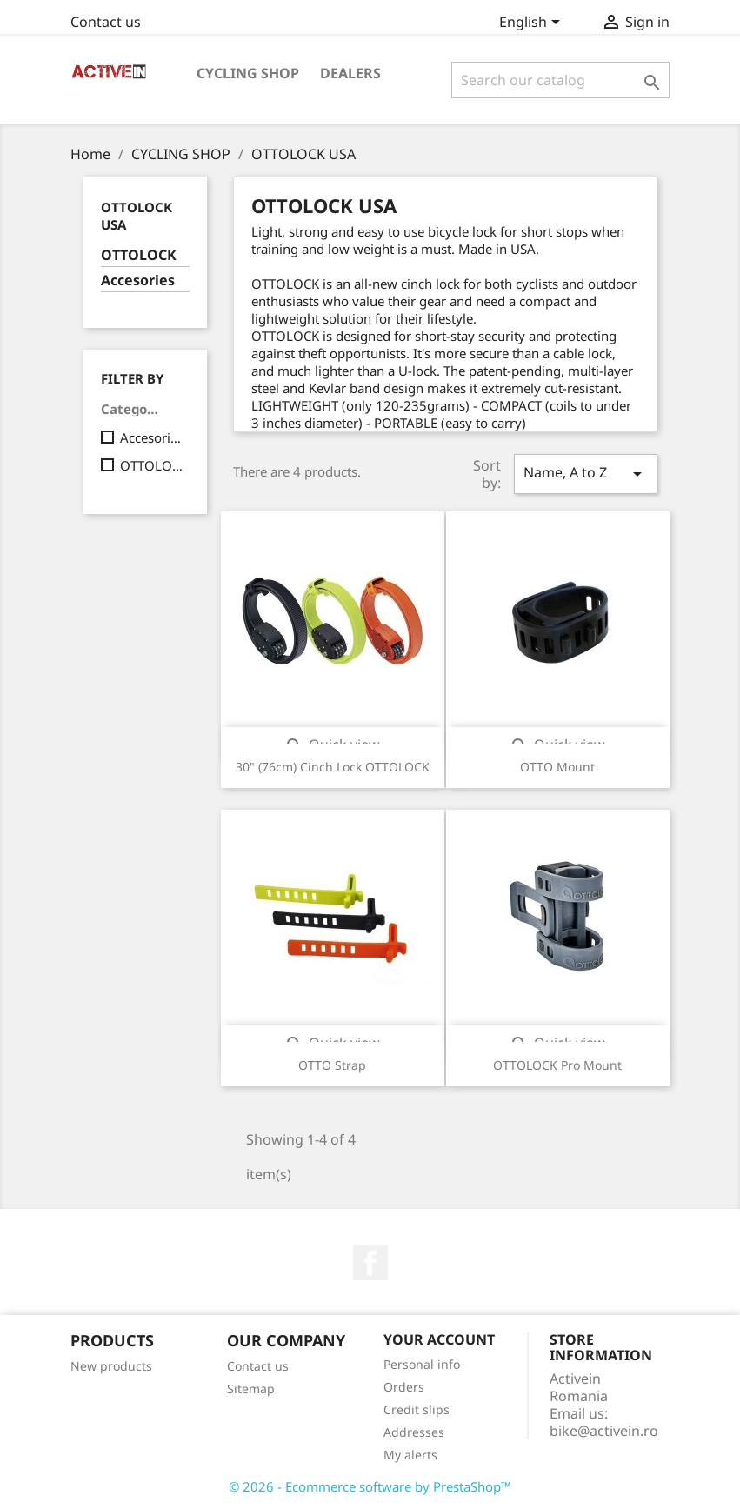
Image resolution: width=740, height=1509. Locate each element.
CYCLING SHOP (248, 73)
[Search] (560, 80)
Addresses (413, 1432)
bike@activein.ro (604, 1430)
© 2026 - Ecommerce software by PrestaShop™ (370, 1486)
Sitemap (251, 1388)
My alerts (410, 1454)
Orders (403, 1387)
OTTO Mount (557, 766)
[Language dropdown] (532, 23)
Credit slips (416, 1409)
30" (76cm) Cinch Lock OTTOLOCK (333, 766)
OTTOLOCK (139, 255)
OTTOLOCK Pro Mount (557, 1065)
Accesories (138, 280)
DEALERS (350, 73)
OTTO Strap (332, 1065)
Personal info (421, 1364)
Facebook (370, 1262)
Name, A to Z (585, 473)
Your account (439, 1339)
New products (111, 1366)
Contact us (105, 21)
